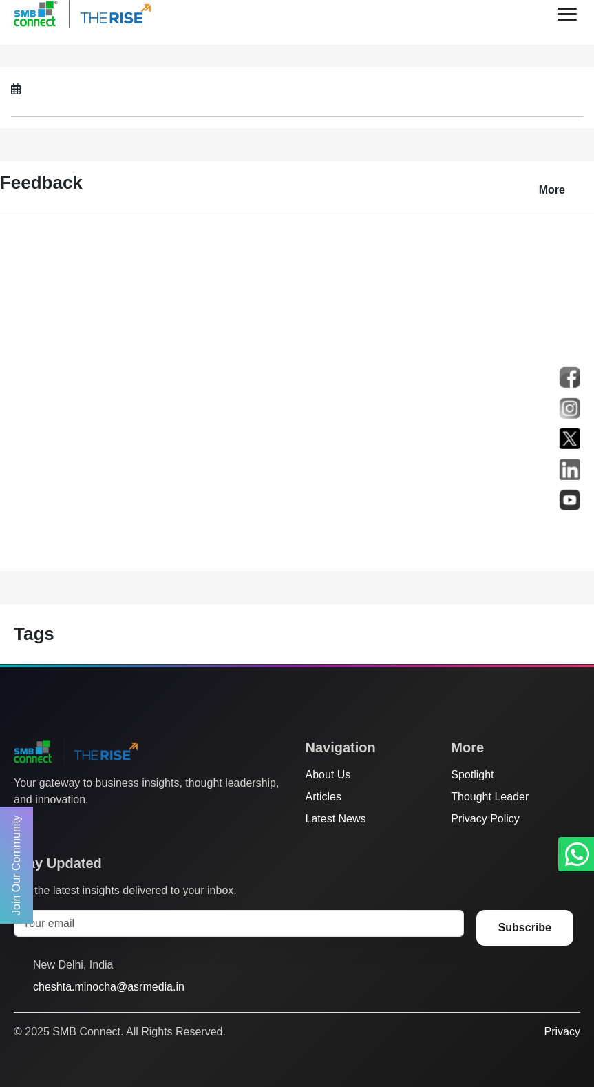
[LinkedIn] (99, 827)
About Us (328, 774)
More (552, 190)
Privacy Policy (485, 819)
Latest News (336, 819)
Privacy (562, 1031)
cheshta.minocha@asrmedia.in (108, 987)
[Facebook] (47, 827)
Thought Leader (490, 797)
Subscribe (524, 927)
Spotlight (472, 774)
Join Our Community (16, 865)
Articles (323, 797)
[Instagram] (73, 827)
